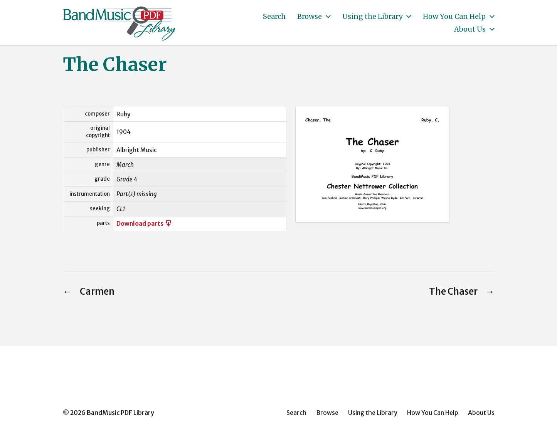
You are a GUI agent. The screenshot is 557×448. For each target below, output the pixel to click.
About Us (470, 29)
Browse (309, 16)
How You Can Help (454, 16)
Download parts (144, 223)
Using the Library (372, 16)
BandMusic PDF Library (120, 412)
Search (274, 16)
